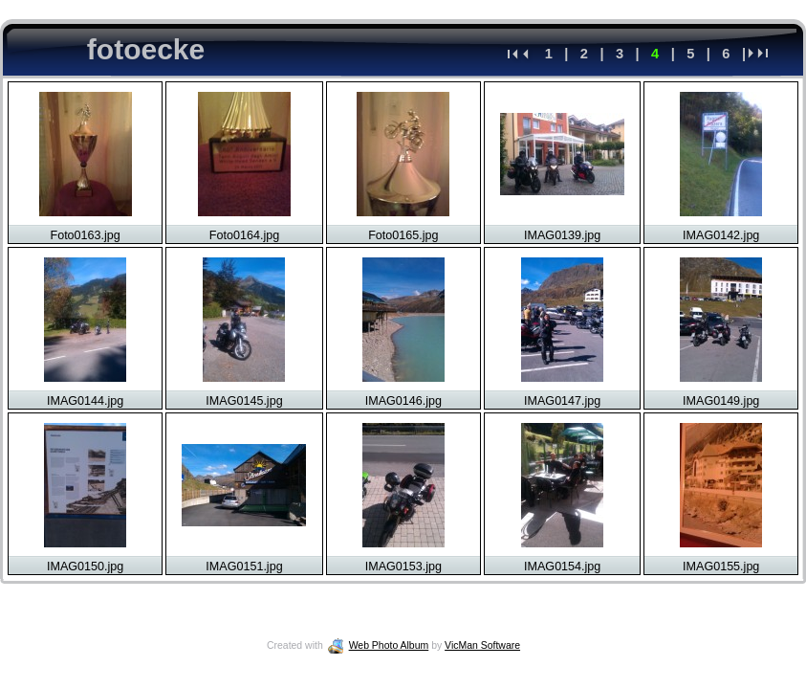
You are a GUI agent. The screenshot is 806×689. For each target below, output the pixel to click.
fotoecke (146, 49)
